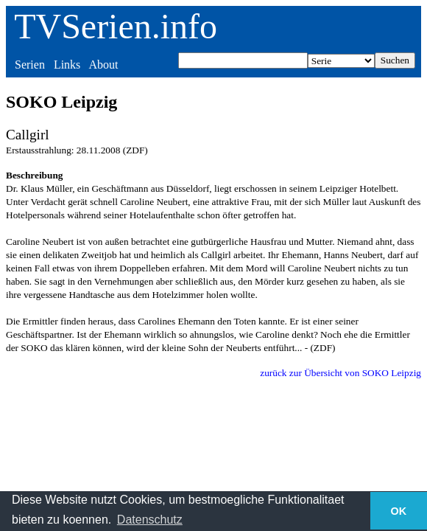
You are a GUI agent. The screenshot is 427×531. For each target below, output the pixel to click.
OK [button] (399, 511)
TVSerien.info (115, 26)
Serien (30, 64)
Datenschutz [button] (150, 519)
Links (67, 64)
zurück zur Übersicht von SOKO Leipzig (340, 372)
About (103, 64)
